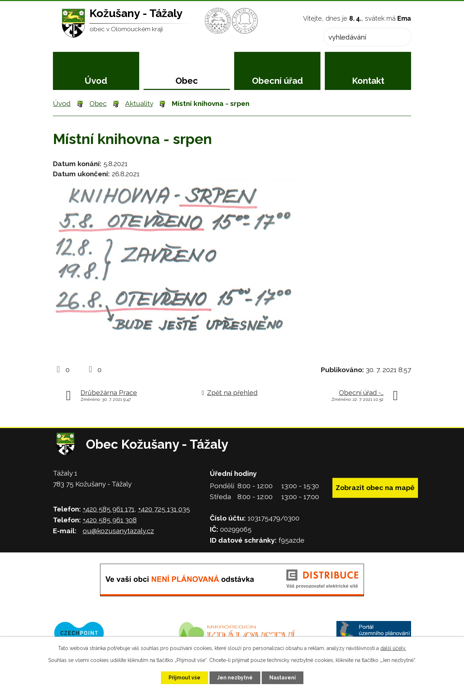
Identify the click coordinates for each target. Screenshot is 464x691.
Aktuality (139, 103)
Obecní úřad (277, 80)
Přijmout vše (184, 677)
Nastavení (282, 677)
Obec (186, 80)
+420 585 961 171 (108, 509)
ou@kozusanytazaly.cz (118, 531)
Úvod (95, 80)
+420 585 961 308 (110, 520)
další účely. (393, 648)
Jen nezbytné (235, 677)
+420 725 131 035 (164, 509)
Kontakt (368, 80)
